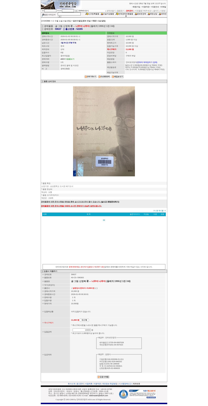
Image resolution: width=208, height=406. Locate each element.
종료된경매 (141, 14)
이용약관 (146, 7)
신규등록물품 (93, 14)
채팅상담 (153, 14)
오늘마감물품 (108, 14)
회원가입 (136, 7)
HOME (47, 21)
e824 (63, 59)
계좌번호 (136, 384)
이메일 (163, 7)
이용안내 (155, 7)
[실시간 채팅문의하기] (110, 202)
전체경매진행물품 (125, 14)
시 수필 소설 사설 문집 (61, 21)
